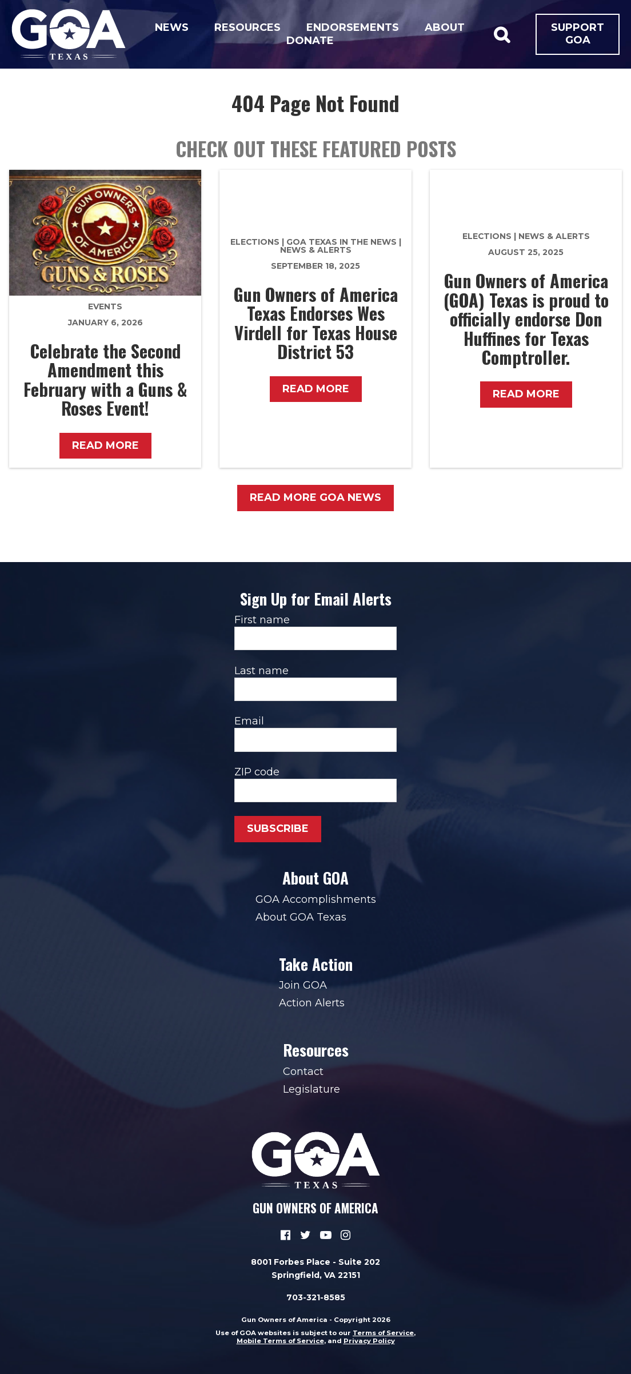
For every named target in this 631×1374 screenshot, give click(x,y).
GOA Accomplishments (315, 899)
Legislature (311, 1089)
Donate (310, 40)
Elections (254, 242)
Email (315, 733)
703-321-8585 (315, 1297)
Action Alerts (312, 1003)
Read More (105, 445)
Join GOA (303, 985)
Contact (303, 1071)
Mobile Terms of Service (280, 1341)
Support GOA (577, 33)
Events (105, 306)
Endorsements (352, 27)
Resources (247, 27)
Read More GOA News (315, 497)
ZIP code (315, 784)
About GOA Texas (300, 917)
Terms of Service (383, 1333)
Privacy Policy (369, 1341)
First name (315, 632)
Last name (315, 682)
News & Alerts (316, 250)
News (172, 27)
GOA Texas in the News (341, 242)
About (445, 27)
